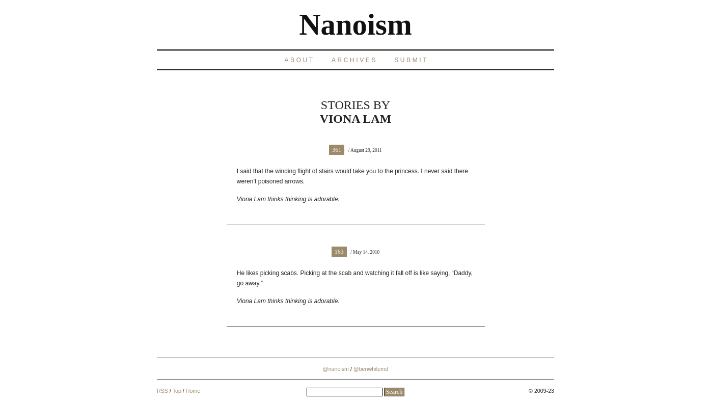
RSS (162, 391)
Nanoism (355, 24)
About (299, 60)
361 (336, 149)
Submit (411, 60)
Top (177, 391)
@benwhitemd (370, 369)
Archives (354, 60)
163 (339, 251)
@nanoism (336, 369)
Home (193, 391)
